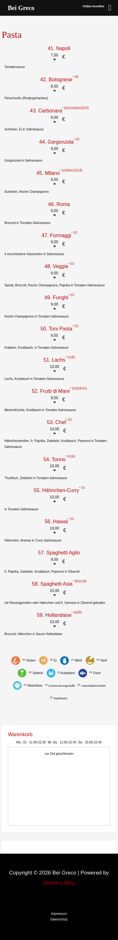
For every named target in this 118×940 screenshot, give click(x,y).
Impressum (59, 913)
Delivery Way (59, 883)
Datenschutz (59, 919)
